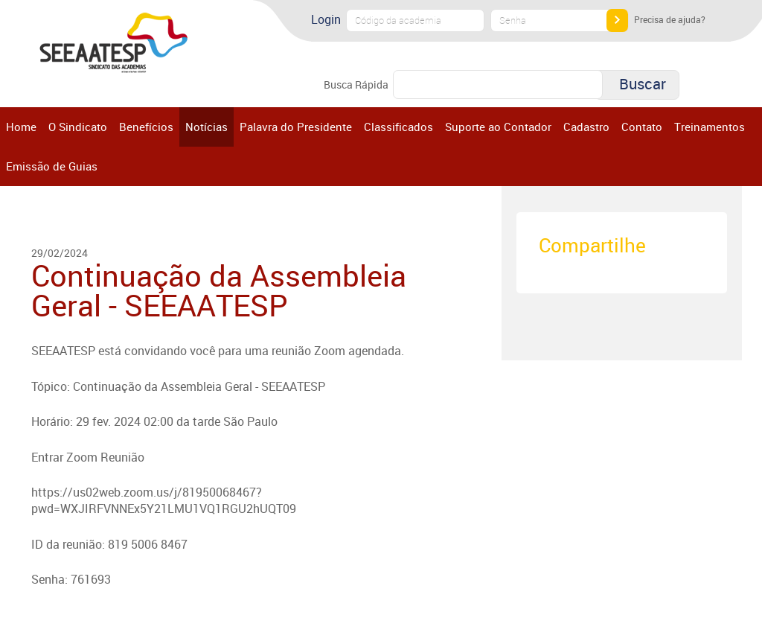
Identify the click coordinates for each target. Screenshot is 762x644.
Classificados (398, 126)
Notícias (206, 126)
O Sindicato (77, 126)
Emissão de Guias (51, 166)
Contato (641, 126)
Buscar (642, 84)
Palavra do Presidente (296, 126)
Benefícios (146, 126)
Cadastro (586, 126)
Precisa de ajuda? (669, 19)
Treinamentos (709, 126)
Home (21, 126)
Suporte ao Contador (498, 126)
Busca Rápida (356, 84)
